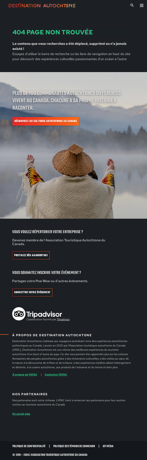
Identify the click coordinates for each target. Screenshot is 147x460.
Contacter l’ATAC (56, 374)
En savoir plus (21, 414)
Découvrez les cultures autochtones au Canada (45, 121)
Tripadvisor (63, 319)
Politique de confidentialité (29, 446)
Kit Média (108, 446)
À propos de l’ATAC (24, 374)
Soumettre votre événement (32, 292)
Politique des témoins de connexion (74, 446)
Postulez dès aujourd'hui (31, 255)
